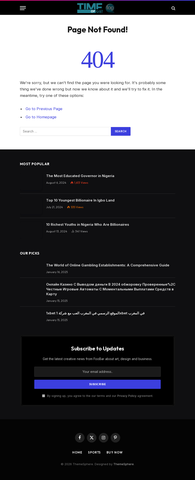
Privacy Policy (126, 396)
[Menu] (23, 8)
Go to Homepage (41, 117)
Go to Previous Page (44, 108)
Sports (94, 452)
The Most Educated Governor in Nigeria (80, 176)
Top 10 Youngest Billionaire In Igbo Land (80, 200)
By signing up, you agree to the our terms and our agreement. (97, 396)
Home (77, 452)
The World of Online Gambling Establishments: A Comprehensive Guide (107, 265)
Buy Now (115, 452)
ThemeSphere (123, 464)
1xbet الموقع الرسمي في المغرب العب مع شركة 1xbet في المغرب (95, 313)
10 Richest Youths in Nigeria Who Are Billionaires (87, 224)
